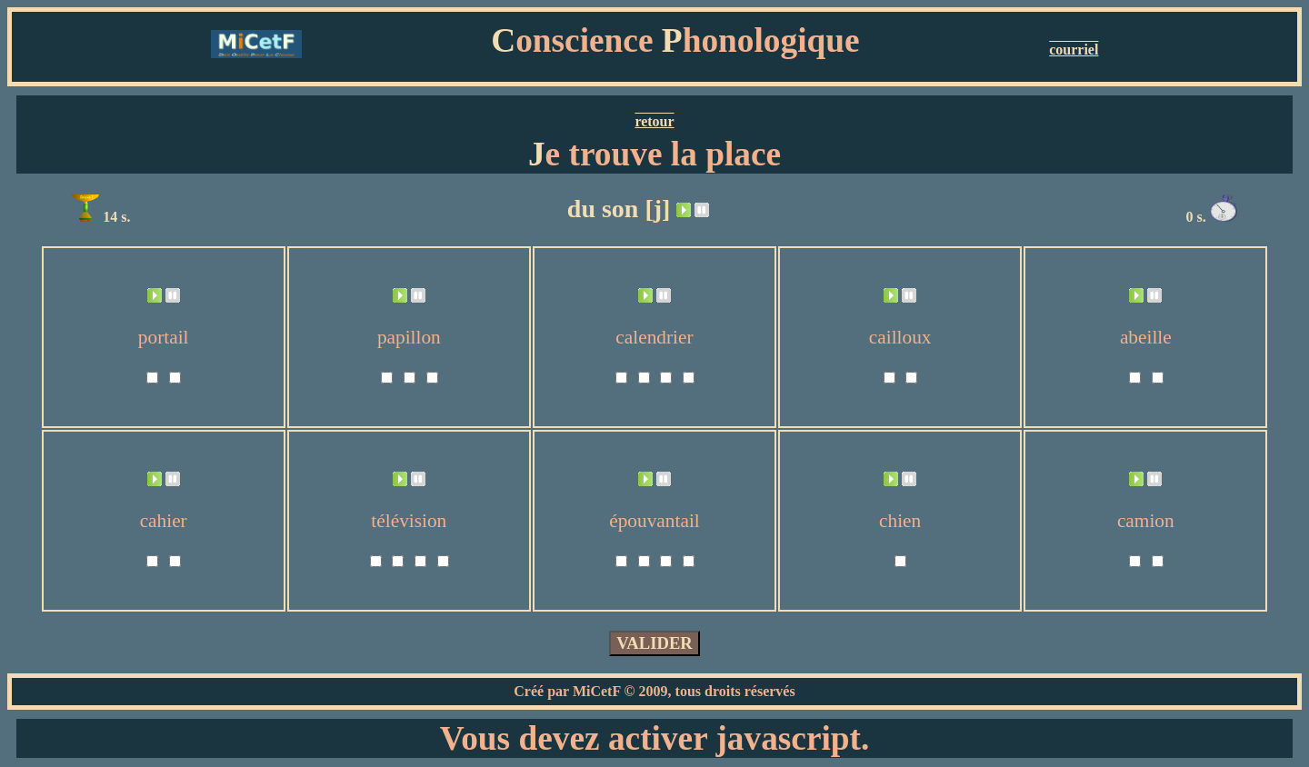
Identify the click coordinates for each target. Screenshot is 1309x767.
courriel (1073, 49)
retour (654, 121)
